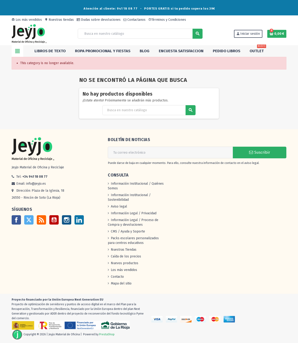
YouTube (54, 220)
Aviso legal (119, 206)
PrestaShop (107, 334)
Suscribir (259, 152)
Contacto (117, 277)
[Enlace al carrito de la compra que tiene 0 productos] (276, 34)
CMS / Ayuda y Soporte (128, 231)
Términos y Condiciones (167, 20)
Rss (41, 220)
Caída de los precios (126, 256)
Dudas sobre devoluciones (99, 20)
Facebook (16, 220)
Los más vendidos (27, 20)
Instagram (66, 220)
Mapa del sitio (121, 283)
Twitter (29, 220)
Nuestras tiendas (59, 20)
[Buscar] (140, 34)
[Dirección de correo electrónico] (170, 152)
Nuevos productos (124, 263)
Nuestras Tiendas (123, 250)
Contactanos (134, 20)
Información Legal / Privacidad (133, 213)
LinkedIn (79, 220)
